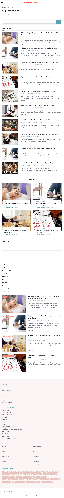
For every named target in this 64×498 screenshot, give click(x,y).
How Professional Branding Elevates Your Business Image (37, 163)
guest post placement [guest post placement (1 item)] (9, 476)
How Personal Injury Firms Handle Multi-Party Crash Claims (38, 149)
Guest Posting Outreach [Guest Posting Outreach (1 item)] (50, 474)
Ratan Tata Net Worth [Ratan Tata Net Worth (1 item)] (40, 476)
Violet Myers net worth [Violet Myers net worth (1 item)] (19, 482)
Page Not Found (10, 7)
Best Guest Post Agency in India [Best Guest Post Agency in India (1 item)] (32, 471)
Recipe (3, 279)
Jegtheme (37, 495)
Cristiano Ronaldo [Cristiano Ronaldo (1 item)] (52, 471)
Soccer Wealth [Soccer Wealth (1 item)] (7, 482)
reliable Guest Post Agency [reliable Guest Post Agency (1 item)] (26, 479)
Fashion (4, 261)
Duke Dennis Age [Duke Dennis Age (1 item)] (24, 474)
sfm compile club (6, 416)
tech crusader (5, 424)
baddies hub (5, 423)
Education (5, 255)
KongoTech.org (6, 410)
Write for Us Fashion (7, 402)
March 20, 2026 (34, 37)
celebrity (4, 249)
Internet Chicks (6, 270)
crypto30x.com (6, 436)
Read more (31, 311)
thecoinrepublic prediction (9, 438)
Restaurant (5, 282)
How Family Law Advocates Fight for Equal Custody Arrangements (40, 62)
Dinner (3, 252)
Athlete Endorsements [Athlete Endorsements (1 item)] (15, 471)
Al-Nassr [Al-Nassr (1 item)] (5, 471)
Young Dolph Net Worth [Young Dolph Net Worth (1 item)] (33, 482)
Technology (5, 291)
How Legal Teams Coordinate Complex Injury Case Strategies (38, 106)
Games (3, 264)
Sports (4, 285)
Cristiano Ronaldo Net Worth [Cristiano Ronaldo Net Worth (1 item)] (10, 474)
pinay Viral (4, 421)
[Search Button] (58, 22)
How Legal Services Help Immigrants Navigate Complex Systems (39, 134)
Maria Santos (26, 37)
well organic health (7, 428)
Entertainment (6, 258)
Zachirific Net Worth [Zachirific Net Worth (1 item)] (46, 482)
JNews (7, 495)
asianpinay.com (6, 426)
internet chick (5, 431)
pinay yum (4, 435)
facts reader (5, 433)
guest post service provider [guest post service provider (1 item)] (24, 476)
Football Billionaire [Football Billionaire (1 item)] (36, 474)
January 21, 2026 (35, 64)
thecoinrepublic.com (7, 440)
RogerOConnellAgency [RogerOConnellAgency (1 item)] (42, 479)
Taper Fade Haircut (7, 414)
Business (4, 246)
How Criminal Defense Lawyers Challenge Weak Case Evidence (39, 120)
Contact (4, 400)
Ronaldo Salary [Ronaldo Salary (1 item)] (55, 479)
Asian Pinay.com (6, 412)
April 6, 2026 (34, 93)
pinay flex (4, 419)
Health (6, 201)
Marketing (5, 276)
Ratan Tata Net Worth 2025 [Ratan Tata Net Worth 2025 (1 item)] (10, 479)
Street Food (5, 288)
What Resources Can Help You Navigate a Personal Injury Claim (39, 48)
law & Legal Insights (41, 201)
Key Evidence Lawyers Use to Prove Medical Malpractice (37, 77)
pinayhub (4, 417)
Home (3, 7)
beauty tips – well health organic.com (12, 429)
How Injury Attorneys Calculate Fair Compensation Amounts (38, 91)
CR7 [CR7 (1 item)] (44, 471)
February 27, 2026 (35, 50)
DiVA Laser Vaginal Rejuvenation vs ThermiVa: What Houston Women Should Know (16, 204)
